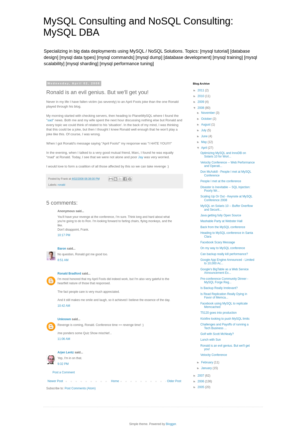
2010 (201, 96)
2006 (201, 381)
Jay (140, 157)
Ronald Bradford (69, 273)
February (207, 362)
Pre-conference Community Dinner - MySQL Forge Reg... (224, 280)
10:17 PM (64, 235)
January (206, 368)
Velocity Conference (213, 355)
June (204, 136)
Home (115, 381)
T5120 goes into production (218, 312)
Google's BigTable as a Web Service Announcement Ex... (224, 271)
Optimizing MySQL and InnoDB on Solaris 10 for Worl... (223, 154)
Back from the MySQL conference (222, 227)
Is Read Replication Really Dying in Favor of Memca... (223, 295)
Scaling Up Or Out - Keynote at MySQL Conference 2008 (226, 198)
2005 (201, 387)
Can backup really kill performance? (224, 254)
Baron (62, 248)
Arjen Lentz (66, 352)
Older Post (174, 381)
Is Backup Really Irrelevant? (218, 288)
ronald (61, 184)
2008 (201, 108)
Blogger (171, 424)
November (208, 113)
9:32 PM (63, 364)
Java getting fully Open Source (220, 215)
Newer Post (55, 381)
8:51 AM (63, 260)
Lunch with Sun (210, 339)
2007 (201, 375)
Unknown (64, 319)
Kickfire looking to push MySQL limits (224, 318)
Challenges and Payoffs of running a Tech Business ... (224, 326)
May (204, 142)
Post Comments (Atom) (80, 388)
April (204, 147)
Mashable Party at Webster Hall (221, 221)
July (204, 130)
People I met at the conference (220, 181)
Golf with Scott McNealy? (217, 334)
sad (50, 120)
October (206, 119)
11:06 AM (64, 339)
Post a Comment (64, 372)
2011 (201, 90)
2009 (201, 102)
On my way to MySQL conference (222, 248)
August (206, 124)
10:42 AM (64, 305)
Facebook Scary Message (217, 242)
